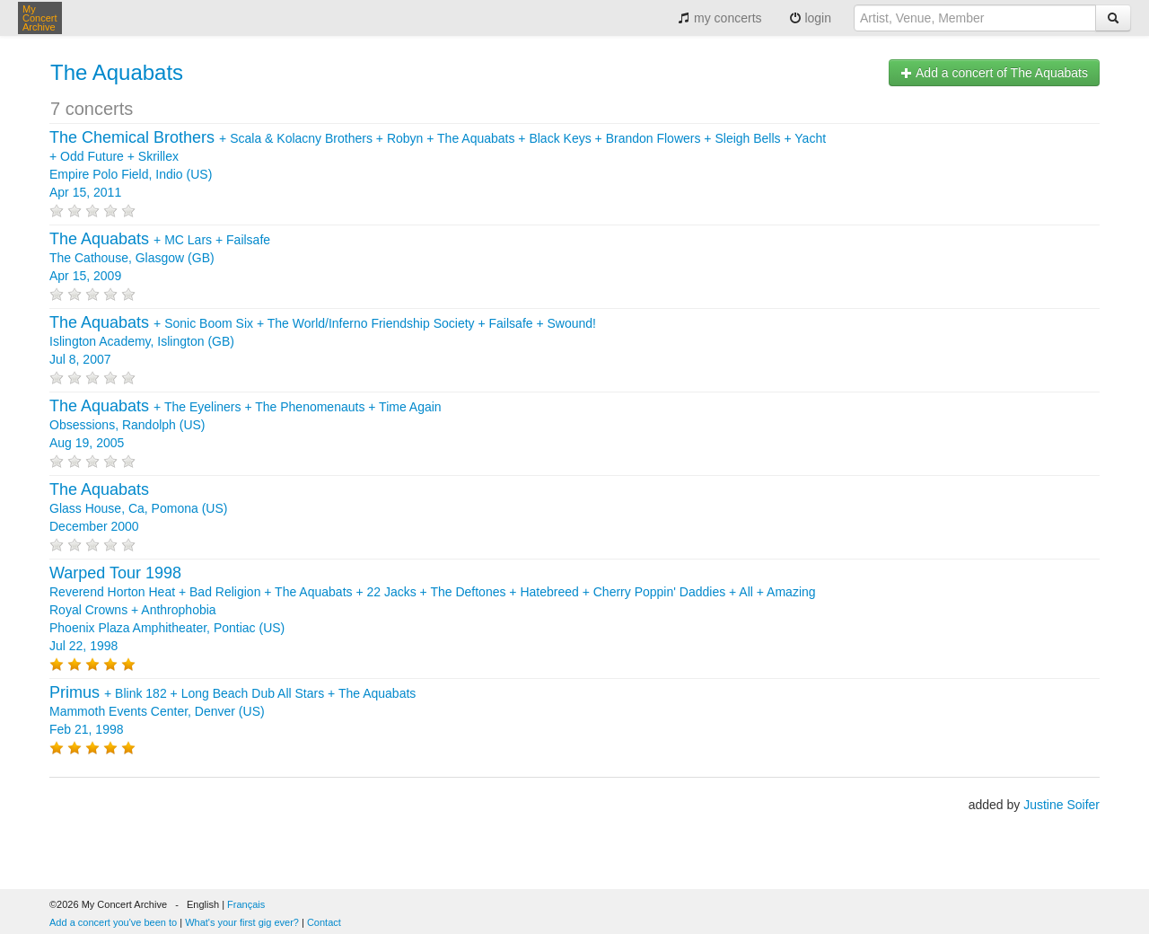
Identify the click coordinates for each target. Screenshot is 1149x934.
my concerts (719, 18)
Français (246, 904)
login (810, 18)
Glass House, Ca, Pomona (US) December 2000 (138, 508)
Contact (324, 922)
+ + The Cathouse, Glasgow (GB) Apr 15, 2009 (159, 258)
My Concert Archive (39, 18)
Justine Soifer (1061, 804)
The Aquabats (116, 72)
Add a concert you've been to (113, 922)
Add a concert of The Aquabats (994, 73)
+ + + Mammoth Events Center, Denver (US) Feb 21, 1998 (232, 711)
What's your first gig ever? (242, 922)
